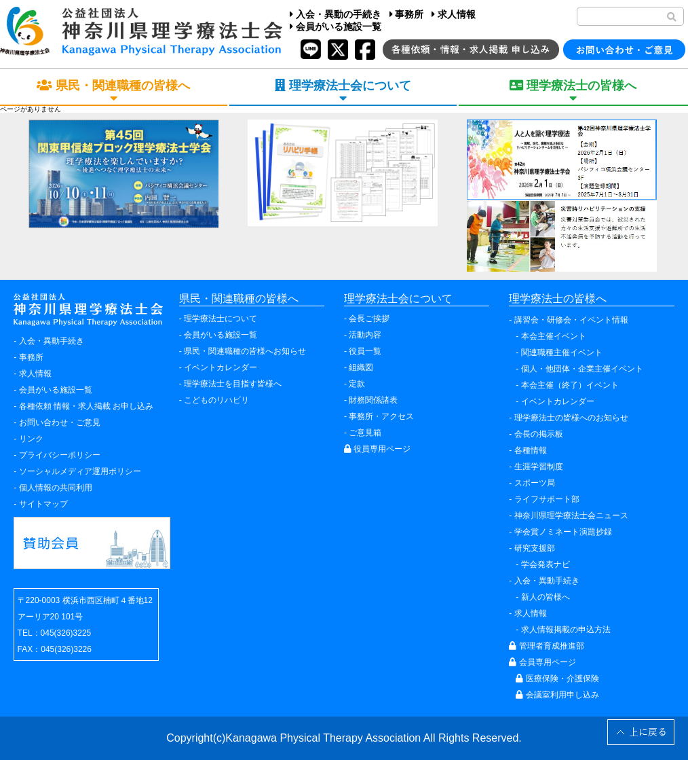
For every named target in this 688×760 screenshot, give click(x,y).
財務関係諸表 (373, 400)
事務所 (406, 14)
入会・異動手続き (51, 341)
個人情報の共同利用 (55, 487)
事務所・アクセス (381, 416)
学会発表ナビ (545, 564)
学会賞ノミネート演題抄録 (563, 532)
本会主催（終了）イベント (570, 385)
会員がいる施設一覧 (335, 26)
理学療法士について (220, 318)
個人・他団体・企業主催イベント (582, 369)
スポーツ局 (534, 483)
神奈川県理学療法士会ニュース (571, 515)
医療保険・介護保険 (557, 678)
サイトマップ (43, 504)
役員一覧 (365, 351)
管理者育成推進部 (546, 646)
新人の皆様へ (545, 597)
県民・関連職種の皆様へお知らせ (245, 351)
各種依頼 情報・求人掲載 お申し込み (86, 406)
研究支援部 (534, 548)
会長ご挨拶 (369, 318)
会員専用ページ (542, 662)
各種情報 (530, 450)
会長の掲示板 (538, 434)
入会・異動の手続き (335, 14)
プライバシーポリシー (59, 455)
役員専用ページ (377, 449)
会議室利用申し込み (557, 695)
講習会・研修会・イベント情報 (571, 320)
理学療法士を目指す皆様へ (233, 383)
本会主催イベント (553, 336)
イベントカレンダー (220, 367)
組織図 (361, 367)
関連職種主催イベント (562, 352)
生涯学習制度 (538, 466)
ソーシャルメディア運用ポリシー (80, 471)
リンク (31, 439)
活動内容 (365, 335)
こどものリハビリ (216, 400)
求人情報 (454, 14)
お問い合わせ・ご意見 (59, 422)
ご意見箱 (365, 432)
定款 (357, 383)
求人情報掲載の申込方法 (566, 629)
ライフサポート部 (546, 499)
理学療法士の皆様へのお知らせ (571, 417)
